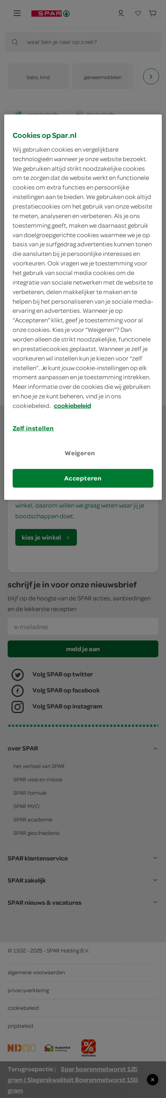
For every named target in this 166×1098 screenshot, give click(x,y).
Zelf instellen (33, 428)
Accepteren (83, 478)
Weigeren (80, 453)
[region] (83, 307)
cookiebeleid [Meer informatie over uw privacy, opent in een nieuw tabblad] (72, 405)
